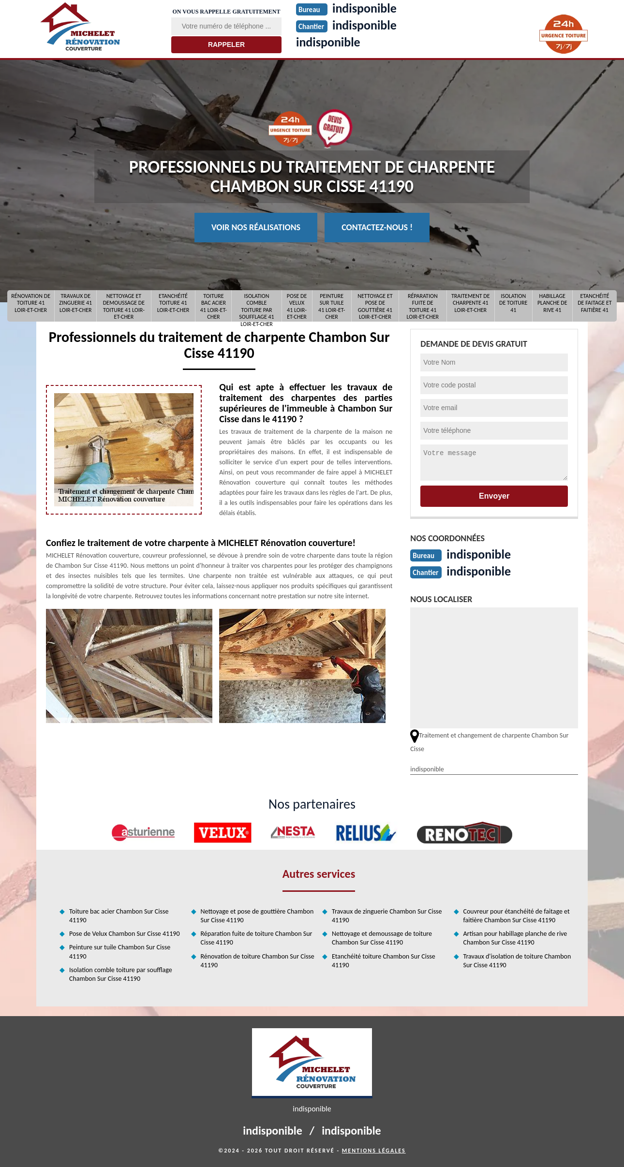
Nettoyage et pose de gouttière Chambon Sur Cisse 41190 (257, 915)
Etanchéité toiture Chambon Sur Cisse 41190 (383, 960)
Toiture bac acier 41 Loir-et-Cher (213, 306)
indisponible (328, 42)
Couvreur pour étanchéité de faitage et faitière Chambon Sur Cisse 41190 (516, 915)
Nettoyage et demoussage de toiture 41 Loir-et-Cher (124, 306)
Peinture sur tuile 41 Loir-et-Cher (331, 306)
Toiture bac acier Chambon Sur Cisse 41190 (118, 915)
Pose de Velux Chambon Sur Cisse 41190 (124, 934)
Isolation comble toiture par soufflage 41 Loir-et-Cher (256, 306)
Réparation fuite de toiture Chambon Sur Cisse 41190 (256, 938)
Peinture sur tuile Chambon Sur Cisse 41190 (119, 951)
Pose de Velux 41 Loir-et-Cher (297, 306)
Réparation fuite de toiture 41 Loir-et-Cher (422, 306)
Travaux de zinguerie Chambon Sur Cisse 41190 (387, 915)
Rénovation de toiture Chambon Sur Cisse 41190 (257, 960)
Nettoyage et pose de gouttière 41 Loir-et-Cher (374, 306)
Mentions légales (374, 1150)
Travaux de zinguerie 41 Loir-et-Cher (75, 303)
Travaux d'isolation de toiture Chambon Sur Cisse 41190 (517, 960)
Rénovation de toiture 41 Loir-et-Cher (30, 303)
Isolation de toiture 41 (513, 303)
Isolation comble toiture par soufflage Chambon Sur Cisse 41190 (120, 974)
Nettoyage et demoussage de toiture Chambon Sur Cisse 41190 (382, 938)
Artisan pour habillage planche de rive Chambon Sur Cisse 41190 (515, 938)
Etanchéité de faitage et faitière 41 (594, 303)
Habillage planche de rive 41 (552, 303)
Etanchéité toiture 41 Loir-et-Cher (173, 303)
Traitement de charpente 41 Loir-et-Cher (470, 303)
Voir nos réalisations (255, 227)
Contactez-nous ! (377, 227)
